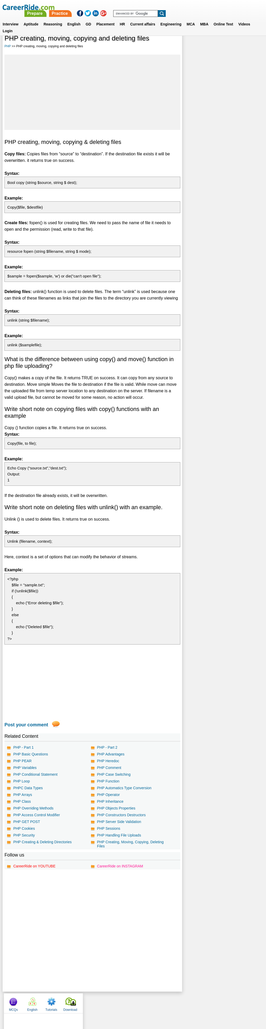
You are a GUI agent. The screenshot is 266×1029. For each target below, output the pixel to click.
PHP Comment (109, 768)
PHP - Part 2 (107, 747)
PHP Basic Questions (30, 754)
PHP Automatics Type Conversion (124, 788)
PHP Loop (21, 781)
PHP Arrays (22, 795)
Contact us (106, 1002)
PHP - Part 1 (23, 747)
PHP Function (108, 781)
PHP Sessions (108, 828)
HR (122, 18)
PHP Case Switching (113, 774)
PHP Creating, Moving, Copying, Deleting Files (130, 844)
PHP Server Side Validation (119, 822)
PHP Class (22, 801)
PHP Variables (25, 768)
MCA (191, 18)
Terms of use (130, 1002)
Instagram (190, 1002)
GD (88, 18)
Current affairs (142, 18)
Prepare (132, 7)
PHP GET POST (26, 822)
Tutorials (231, 47)
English (74, 18)
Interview (10, 18)
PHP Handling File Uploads (119, 835)
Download (249, 47)
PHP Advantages (110, 754)
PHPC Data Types (28, 788)
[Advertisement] (92, 92)
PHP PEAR (22, 761)
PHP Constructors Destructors (121, 815)
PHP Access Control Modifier (36, 815)
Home (69, 1002)
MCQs (192, 47)
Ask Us (152, 1002)
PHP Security (24, 835)
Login (7, 25)
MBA (204, 18)
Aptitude (31, 18)
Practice (157, 7)
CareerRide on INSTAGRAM (120, 866)
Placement (105, 18)
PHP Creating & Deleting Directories (42, 842)
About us (86, 1002)
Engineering (171, 18)
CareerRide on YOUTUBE (34, 866)
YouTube (170, 1002)
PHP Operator (108, 795)
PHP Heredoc (108, 761)
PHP (7, 46)
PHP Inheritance (110, 801)
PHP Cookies (24, 828)
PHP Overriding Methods (33, 808)
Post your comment (26, 724)
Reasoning (53, 18)
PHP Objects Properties (116, 808)
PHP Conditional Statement (35, 774)
